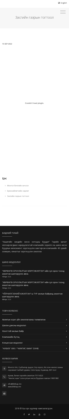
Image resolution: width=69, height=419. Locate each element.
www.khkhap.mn (14, 386)
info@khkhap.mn (14, 384)
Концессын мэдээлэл (12, 342)
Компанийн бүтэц (11, 337)
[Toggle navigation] (63, 12)
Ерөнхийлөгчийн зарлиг (17, 191)
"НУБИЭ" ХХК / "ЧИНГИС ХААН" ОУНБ (20, 348)
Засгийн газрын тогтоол (17, 196)
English (64, 3)
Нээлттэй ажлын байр (13, 331)
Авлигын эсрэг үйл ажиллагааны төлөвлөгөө (23, 319)
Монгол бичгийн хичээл (17, 185)
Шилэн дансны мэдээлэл (14, 325)
